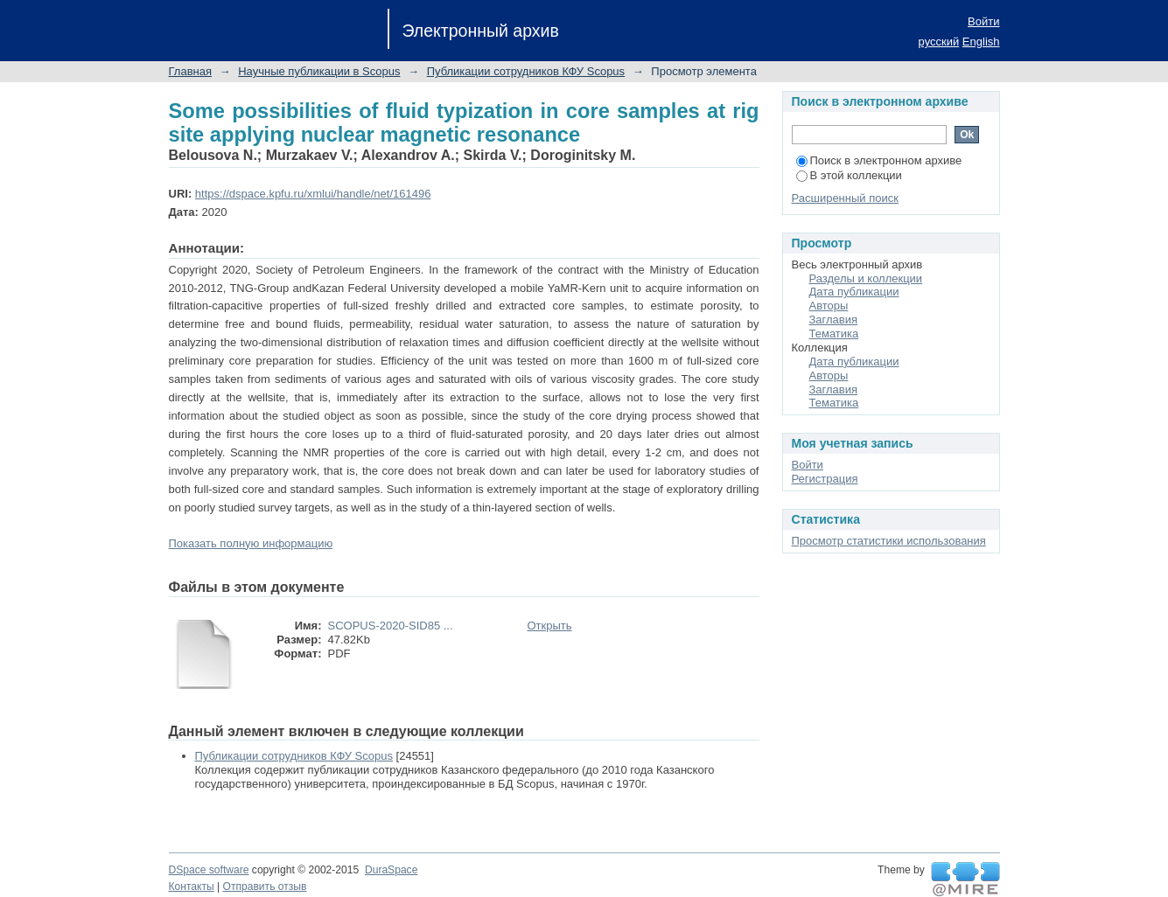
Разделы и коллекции (866, 278)
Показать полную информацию (251, 543)
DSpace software (209, 870)
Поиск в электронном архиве (879, 160)
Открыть (550, 625)
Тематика (834, 333)
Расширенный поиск (845, 198)
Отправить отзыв (265, 886)
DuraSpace (391, 870)
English (981, 41)
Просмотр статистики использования (889, 540)
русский (939, 41)
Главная (190, 71)
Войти (983, 21)
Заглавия (833, 319)
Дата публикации (854, 291)
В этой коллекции (849, 175)
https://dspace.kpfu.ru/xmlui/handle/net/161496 (313, 193)
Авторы (829, 305)
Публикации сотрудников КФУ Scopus (526, 71)
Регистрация (825, 478)
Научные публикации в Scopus (319, 71)
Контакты (191, 886)
